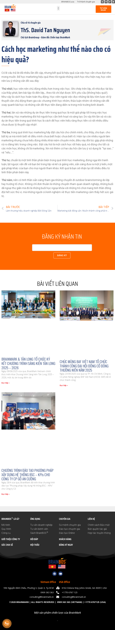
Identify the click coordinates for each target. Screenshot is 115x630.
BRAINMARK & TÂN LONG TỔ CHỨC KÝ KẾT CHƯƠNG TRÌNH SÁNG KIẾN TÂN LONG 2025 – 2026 (28, 363)
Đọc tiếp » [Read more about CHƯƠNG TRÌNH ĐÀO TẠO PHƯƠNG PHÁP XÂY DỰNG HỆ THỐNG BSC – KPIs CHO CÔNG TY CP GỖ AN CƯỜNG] (5, 494)
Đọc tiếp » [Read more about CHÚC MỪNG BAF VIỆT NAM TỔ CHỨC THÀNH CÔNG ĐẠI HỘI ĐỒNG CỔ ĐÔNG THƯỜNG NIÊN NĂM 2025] (64, 385)
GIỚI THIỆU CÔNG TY (10, 539)
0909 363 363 (63, 602)
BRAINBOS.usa (67, 2)
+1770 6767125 (91, 602)
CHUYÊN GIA (64, 519)
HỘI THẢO (34, 545)
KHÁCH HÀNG (65, 539)
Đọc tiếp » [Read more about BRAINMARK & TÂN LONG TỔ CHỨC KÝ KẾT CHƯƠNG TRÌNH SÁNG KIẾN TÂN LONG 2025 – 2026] (5, 383)
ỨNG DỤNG (35, 519)
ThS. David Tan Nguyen (45, 30)
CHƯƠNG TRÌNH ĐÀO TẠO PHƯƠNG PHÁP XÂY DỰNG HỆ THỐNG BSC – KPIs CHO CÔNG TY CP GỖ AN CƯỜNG (27, 475)
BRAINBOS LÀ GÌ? (10, 519)
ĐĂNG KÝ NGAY (66, 545)
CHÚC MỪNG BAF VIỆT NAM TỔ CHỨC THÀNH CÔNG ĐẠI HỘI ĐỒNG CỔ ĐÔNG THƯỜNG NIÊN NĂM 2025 (84, 366)
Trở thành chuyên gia (86, 2)
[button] (58, 8)
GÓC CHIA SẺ (7, 545)
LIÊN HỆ (91, 519)
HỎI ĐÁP (34, 539)
